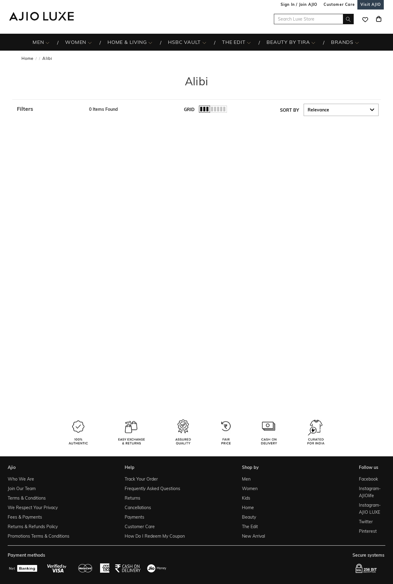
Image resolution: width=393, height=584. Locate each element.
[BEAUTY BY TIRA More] (313, 42)
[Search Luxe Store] (314, 19)
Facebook (368, 479)
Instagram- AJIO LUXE (370, 508)
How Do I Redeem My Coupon (155, 536)
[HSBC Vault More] (204, 42)
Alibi (47, 58)
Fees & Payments (25, 517)
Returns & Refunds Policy (33, 526)
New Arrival (253, 536)
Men (246, 479)
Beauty (249, 517)
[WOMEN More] (89, 42)
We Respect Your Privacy (33, 507)
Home (27, 58)
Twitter (366, 521)
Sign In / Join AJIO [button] (299, 4)
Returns (132, 498)
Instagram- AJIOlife (370, 492)
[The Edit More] (248, 42)
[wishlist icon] (365, 19)
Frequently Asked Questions (152, 488)
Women (250, 488)
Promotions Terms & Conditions (38, 536)
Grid (189, 109)
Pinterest (368, 531)
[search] (348, 19)
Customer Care (140, 526)
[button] (50, 109)
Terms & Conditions (27, 498)
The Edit (250, 526)
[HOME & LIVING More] (150, 42)
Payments (134, 517)
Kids (246, 498)
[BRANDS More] (356, 42)
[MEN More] (47, 42)
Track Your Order (141, 479)
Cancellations (138, 507)
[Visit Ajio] (370, 4)
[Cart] (378, 19)
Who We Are (21, 479)
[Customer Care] (339, 4)
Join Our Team (22, 488)
